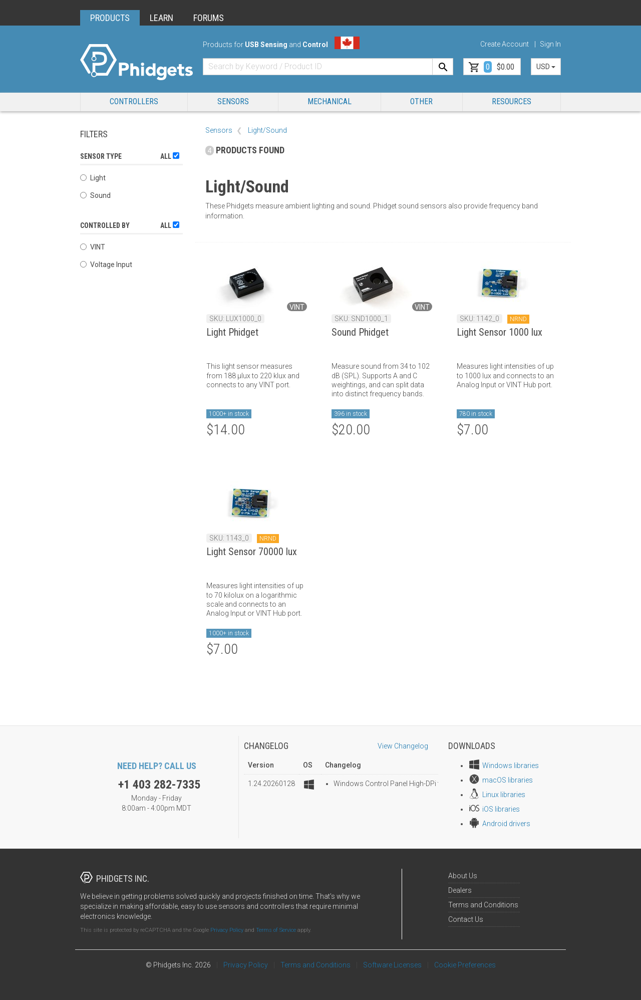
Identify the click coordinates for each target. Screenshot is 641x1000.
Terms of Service (276, 930)
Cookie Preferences (465, 965)
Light (93, 178)
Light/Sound (267, 130)
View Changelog (403, 746)
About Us (462, 876)
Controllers (134, 101)
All (169, 156)
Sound (95, 195)
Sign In (550, 44)
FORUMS (208, 18)
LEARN (161, 18)
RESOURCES (511, 101)
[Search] (442, 66)
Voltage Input (106, 265)
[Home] (136, 62)
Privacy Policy (226, 930)
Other (421, 101)
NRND (518, 319)
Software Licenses (392, 965)
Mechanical (329, 101)
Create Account (504, 44)
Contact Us (465, 919)
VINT (92, 247)
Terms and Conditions (483, 905)
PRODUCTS (110, 18)
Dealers (460, 890)
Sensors (233, 101)
